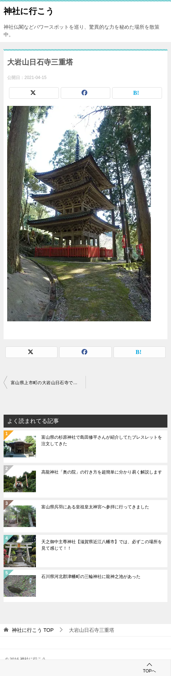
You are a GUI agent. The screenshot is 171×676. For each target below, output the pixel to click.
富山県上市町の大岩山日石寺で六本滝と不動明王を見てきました (48, 382)
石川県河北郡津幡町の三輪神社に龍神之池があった (90, 576)
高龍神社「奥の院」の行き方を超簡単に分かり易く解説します (101, 472)
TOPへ (149, 667)
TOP (33, 630)
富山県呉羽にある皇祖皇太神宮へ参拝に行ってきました (95, 506)
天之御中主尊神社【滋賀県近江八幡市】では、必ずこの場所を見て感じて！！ (101, 545)
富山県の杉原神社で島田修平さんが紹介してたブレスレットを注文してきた (101, 440)
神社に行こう (29, 10)
